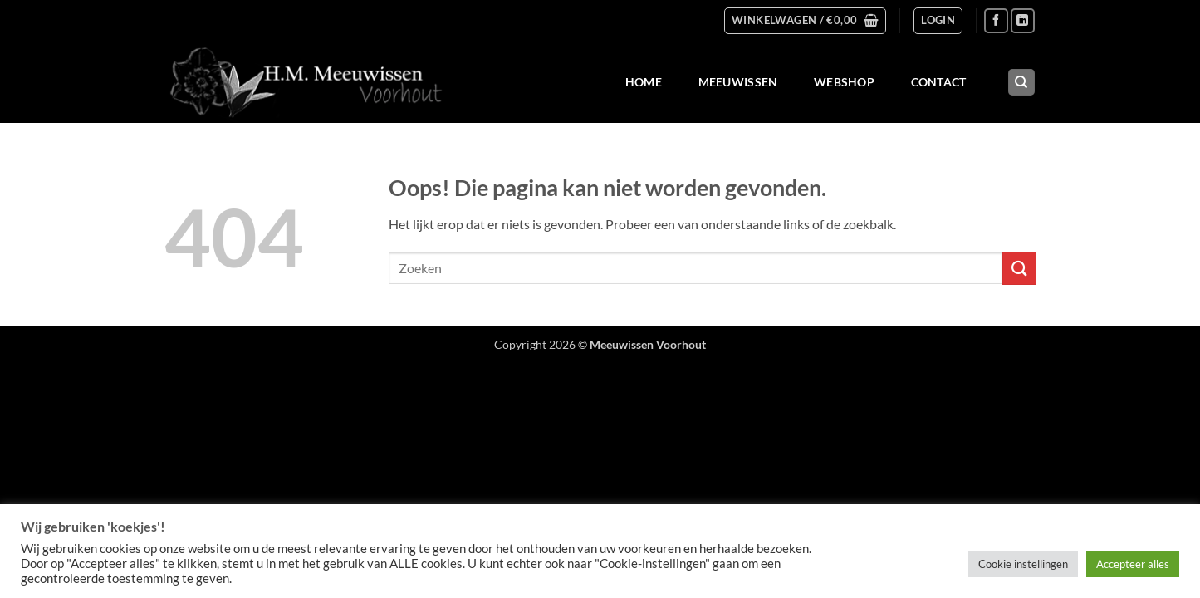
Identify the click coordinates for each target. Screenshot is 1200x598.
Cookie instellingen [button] (1023, 564)
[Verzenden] (1019, 268)
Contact (939, 82)
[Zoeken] (1021, 82)
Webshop (844, 82)
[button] (805, 20)
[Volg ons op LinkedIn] (1023, 20)
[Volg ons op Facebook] (996, 20)
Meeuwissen (738, 82)
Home (643, 82)
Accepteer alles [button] (1132, 564)
